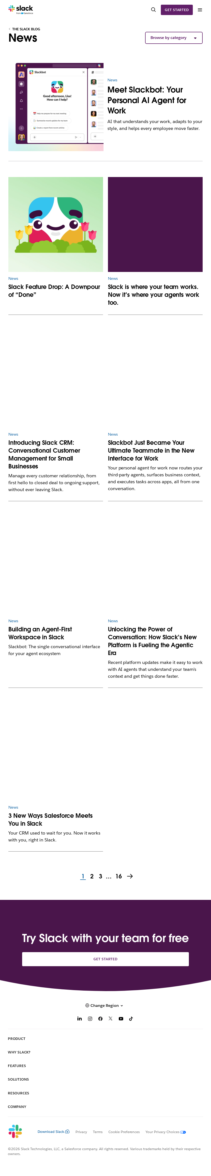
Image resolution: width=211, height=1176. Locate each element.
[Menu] (200, 10)
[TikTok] (131, 1019)
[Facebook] (100, 1019)
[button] (174, 38)
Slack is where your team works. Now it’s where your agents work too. (153, 294)
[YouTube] (121, 1019)
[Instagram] (90, 1019)
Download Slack (54, 1131)
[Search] (153, 9)
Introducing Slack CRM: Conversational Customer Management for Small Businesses (44, 454)
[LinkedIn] (79, 1019)
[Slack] (20, 10)
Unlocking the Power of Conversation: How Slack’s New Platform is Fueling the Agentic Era (152, 641)
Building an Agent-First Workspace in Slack (40, 633)
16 (118, 876)
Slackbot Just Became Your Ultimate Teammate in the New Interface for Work (151, 450)
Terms (98, 1132)
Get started (177, 10)
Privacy (81, 1132)
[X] (110, 1019)
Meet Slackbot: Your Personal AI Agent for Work (146, 100)
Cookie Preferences (124, 1132)
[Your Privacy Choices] (163, 1132)
